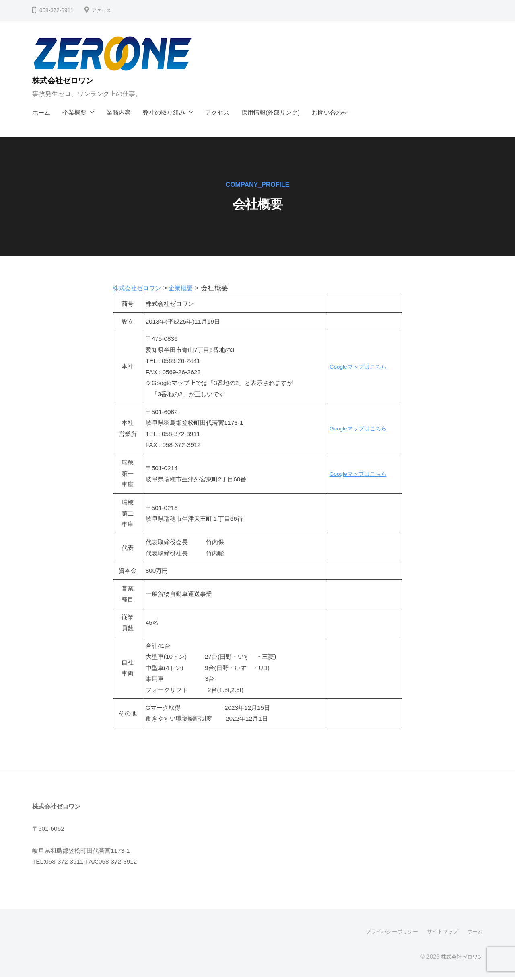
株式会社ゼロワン (68, 80)
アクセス (103, 10)
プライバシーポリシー (386, 931)
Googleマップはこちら (356, 366)
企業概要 (74, 112)
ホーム (41, 112)
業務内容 (119, 112)
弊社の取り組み (164, 112)
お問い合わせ (330, 112)
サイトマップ (440, 931)
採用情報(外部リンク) (270, 112)
